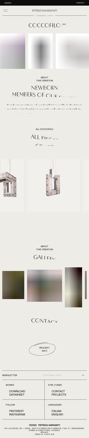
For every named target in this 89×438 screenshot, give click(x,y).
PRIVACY (44, 432)
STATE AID (49, 434)
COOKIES (55, 430)
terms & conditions (39, 430)
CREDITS (39, 434)
